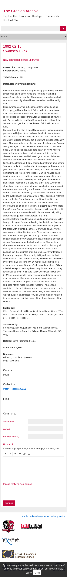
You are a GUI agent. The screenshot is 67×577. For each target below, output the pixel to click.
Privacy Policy (58, 516)
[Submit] (63, 28)
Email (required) (11, 436)
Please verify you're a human (17, 484)
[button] (6, 454)
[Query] (33, 28)
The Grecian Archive (20, 11)
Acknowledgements (39, 516)
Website (7, 429)
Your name (8, 421)
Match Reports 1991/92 (14, 389)
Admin (24, 516)
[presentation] (6, 454)
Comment (8, 444)
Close (37, 573)
